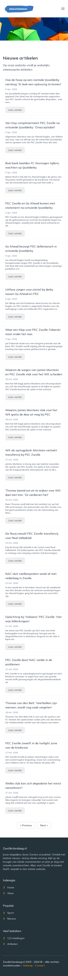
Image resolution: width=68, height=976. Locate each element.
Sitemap (28, 965)
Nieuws (9, 918)
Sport (8, 912)
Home (8, 887)
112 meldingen (13, 938)
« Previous (26, 825)
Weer (8, 893)
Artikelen (10, 944)
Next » (44, 825)
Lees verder (15, 110)
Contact (40, 965)
